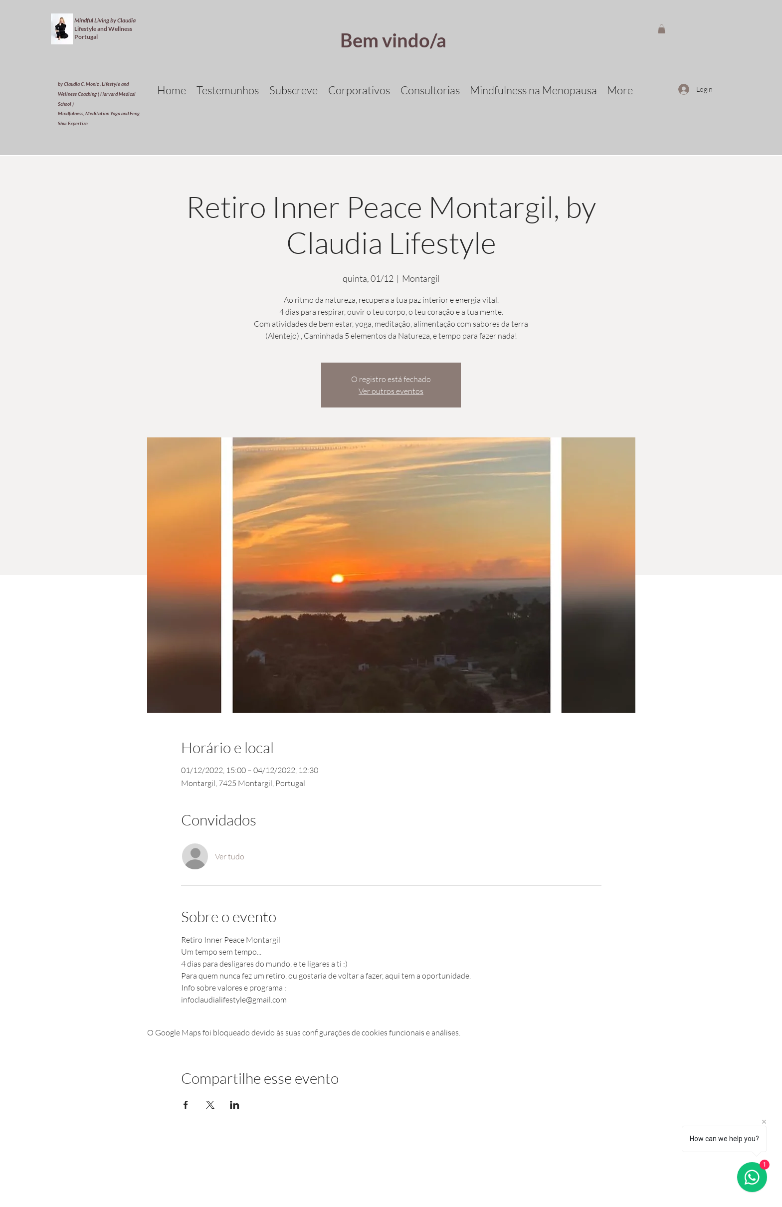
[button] (661, 28)
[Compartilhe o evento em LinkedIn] (234, 1105)
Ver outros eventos (391, 391)
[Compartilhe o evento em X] (210, 1105)
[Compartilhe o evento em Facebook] (186, 1105)
